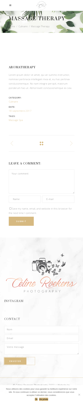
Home (12, 26)
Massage (13, 120)
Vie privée (43, 399)
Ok (36, 399)
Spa (21, 120)
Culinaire (23, 26)
